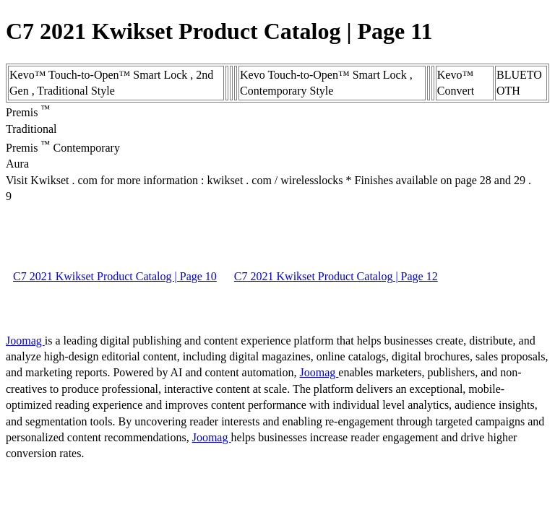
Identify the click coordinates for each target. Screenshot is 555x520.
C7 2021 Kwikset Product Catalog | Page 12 (336, 276)
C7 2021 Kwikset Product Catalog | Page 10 (115, 276)
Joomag (25, 340)
